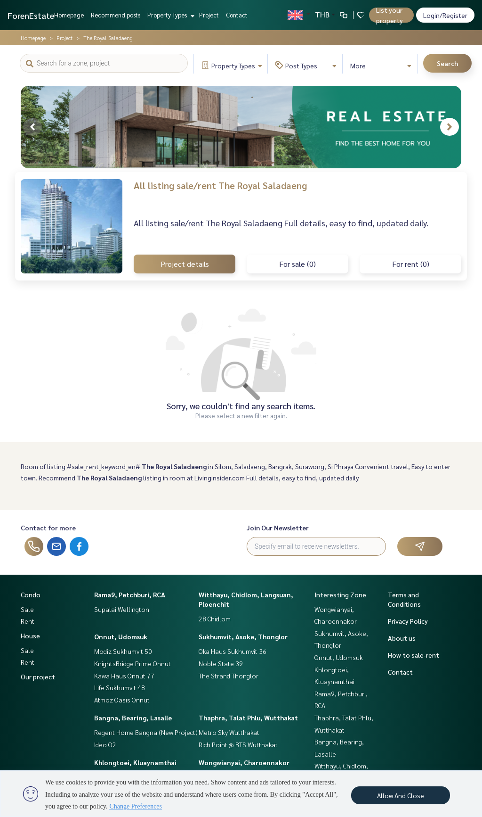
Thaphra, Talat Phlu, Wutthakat (248, 717)
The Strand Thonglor (228, 675)
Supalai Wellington (121, 609)
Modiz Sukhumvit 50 (123, 651)
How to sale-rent (413, 655)
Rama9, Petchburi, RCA (129, 594)
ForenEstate (31, 15)
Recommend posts (115, 15)
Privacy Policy (408, 621)
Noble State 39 (221, 663)
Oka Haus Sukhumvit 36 (232, 651)
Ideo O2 (105, 744)
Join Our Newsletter (278, 527)
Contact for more (48, 527)
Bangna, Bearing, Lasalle (133, 717)
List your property (389, 15)
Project (209, 15)
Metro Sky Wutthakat (229, 732)
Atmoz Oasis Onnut (122, 699)
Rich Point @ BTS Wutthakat (238, 744)
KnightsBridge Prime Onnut (132, 663)
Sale (27, 609)
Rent (27, 621)
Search (447, 63)
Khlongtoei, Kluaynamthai (135, 762)
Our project (38, 676)
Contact (237, 15)
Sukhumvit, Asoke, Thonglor (243, 636)
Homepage (69, 15)
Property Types (169, 15)
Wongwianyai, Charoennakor (244, 762)
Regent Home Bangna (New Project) (146, 732)
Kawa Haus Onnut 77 (124, 675)
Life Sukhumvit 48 (119, 687)
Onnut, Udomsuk (120, 636)
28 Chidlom (215, 618)
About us (402, 638)
